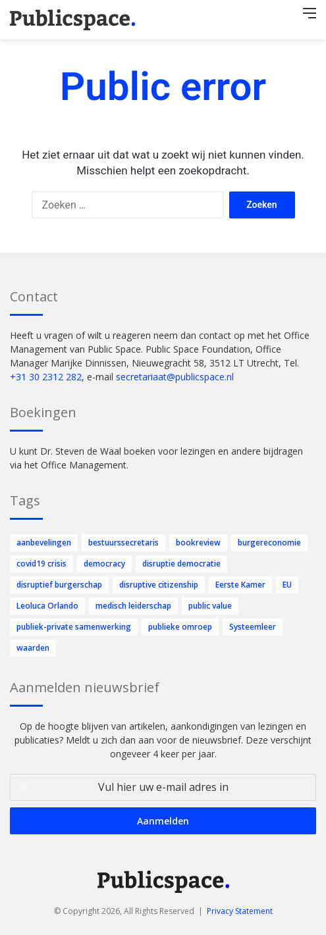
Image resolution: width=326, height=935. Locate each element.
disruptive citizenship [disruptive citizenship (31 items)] (158, 584)
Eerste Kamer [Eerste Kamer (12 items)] (240, 584)
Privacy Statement (240, 911)
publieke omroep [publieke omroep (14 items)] (180, 626)
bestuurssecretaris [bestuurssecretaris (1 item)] (123, 542)
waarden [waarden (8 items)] (32, 647)
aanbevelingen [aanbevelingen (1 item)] (43, 542)
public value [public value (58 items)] (210, 605)
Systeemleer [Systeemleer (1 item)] (252, 626)
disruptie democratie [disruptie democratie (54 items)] (181, 563)
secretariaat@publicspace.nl (175, 376)
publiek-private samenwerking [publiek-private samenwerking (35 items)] (73, 626)
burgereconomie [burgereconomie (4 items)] (269, 542)
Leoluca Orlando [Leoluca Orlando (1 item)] (47, 605)
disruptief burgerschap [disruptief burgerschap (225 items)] (59, 584)
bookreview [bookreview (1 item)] (198, 542)
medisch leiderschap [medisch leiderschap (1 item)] (133, 605)
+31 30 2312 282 (46, 376)
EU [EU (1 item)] (287, 584)
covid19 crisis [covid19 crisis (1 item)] (41, 563)
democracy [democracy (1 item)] (104, 563)
